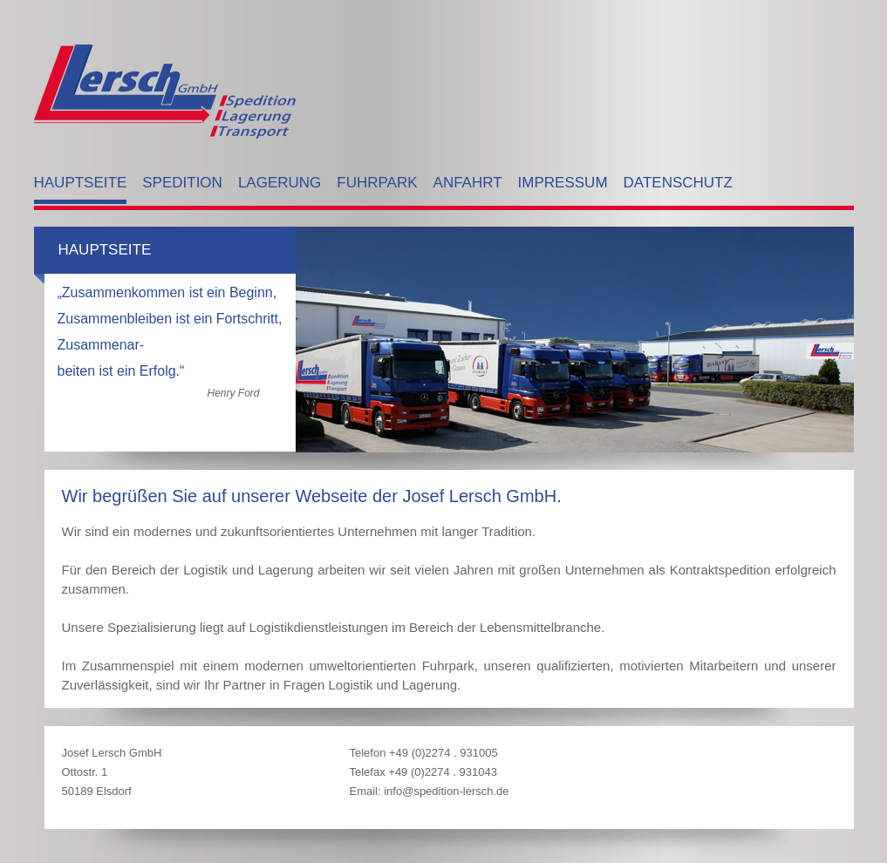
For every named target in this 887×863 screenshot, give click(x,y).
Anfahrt (467, 182)
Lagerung (279, 182)
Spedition (182, 182)
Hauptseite (80, 182)
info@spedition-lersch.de (446, 791)
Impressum (563, 182)
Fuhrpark (377, 182)
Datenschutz (678, 182)
